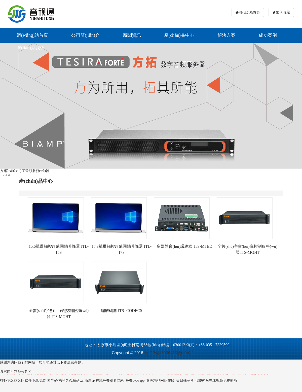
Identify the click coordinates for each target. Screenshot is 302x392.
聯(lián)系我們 (31, 47)
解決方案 (226, 35)
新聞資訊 (132, 35)
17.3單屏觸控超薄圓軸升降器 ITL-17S (122, 249)
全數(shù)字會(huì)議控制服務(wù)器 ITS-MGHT (247, 249)
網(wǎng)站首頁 (32, 35)
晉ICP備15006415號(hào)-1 (169, 353)
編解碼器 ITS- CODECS (121, 310)
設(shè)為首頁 (249, 12)
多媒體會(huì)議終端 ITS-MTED (184, 246)
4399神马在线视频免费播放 (216, 380)
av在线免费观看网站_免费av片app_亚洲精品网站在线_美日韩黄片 (143, 380)
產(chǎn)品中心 (179, 35)
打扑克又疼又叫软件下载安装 (23, 380)
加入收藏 (283, 12)
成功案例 (268, 35)
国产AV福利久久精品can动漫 (69, 380)
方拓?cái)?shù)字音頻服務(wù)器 (24, 171)
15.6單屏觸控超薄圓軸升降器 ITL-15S (59, 249)
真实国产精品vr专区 (15, 371)
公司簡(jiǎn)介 (85, 35)
